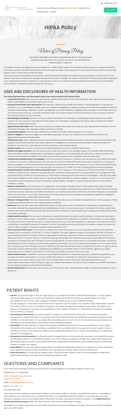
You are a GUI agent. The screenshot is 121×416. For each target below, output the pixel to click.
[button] (110, 10)
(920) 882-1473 (110, 3)
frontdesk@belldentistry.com (21, 382)
